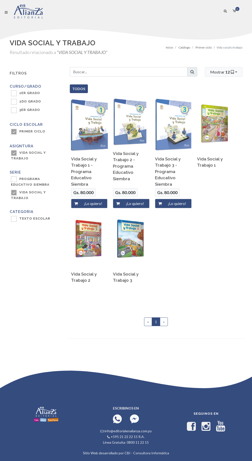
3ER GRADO (29, 110)
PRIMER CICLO (32, 131)
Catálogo (184, 47)
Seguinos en (206, 413)
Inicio (169, 47)
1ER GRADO (29, 93)
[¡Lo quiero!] (94, 203)
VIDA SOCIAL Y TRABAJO (28, 155)
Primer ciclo (204, 47)
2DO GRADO (30, 101)
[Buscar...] (129, 72)
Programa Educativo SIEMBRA (30, 181)
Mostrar (222, 72)
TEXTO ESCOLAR (34, 218)
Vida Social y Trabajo (28, 195)
